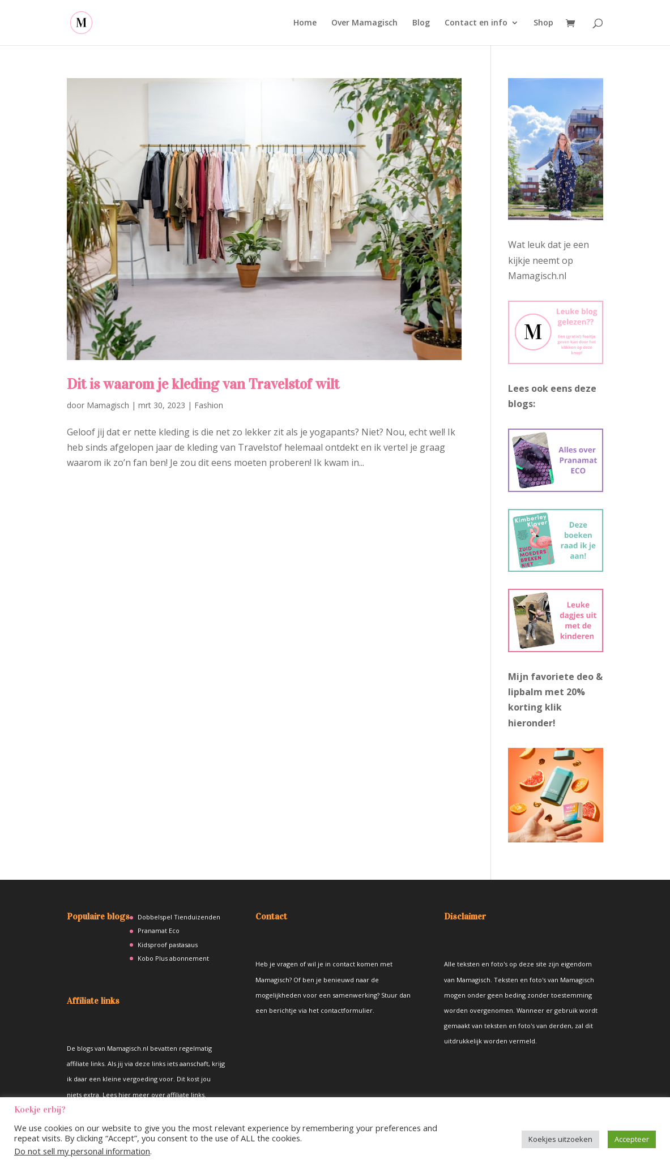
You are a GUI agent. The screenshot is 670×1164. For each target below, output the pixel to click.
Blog (421, 23)
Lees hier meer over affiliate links (153, 1094)
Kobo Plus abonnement (173, 958)
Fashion (208, 405)
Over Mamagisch (364, 23)
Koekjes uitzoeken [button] (560, 1139)
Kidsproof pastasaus (168, 944)
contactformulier (347, 1010)
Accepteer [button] (631, 1139)
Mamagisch (108, 405)
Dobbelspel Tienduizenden (179, 917)
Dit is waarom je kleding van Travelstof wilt (203, 384)
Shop (543, 23)
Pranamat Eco (159, 930)
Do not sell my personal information (82, 1151)
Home (305, 23)
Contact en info (476, 23)
